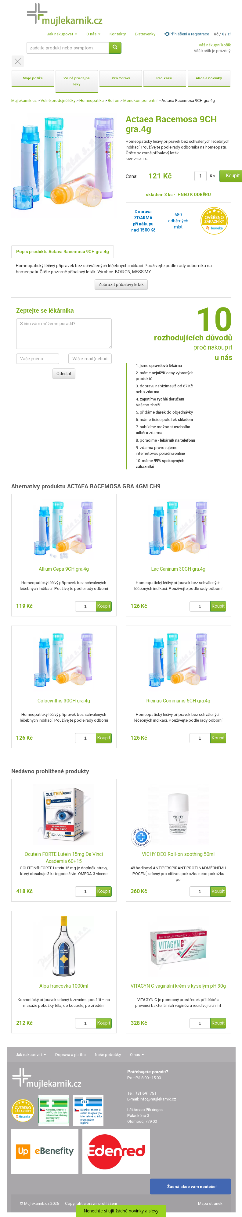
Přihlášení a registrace (186, 34)
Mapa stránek (210, 1203)
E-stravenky (145, 34)
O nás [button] (93, 34)
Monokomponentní (140, 100)
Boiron (113, 100)
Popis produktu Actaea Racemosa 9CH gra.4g (62, 251)
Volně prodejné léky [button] (76, 81)
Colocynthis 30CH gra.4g (64, 701)
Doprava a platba (70, 1054)
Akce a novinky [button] (209, 78)
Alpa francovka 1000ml (63, 986)
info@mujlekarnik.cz (158, 1099)
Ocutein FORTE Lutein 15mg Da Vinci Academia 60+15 (64, 857)
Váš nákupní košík (215, 45)
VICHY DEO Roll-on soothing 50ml (178, 854)
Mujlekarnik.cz (24, 100)
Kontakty (118, 34)
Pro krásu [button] (164, 78)
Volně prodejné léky (58, 100)
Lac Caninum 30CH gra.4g (178, 569)
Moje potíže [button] (33, 78)
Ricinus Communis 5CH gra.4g (178, 701)
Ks (212, 176)
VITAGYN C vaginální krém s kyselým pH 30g (178, 986)
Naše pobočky (108, 1054)
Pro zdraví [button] (121, 78)
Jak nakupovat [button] (62, 34)
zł (229, 34)
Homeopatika (91, 100)
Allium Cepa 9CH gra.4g (64, 569)
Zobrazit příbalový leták (121, 284)
